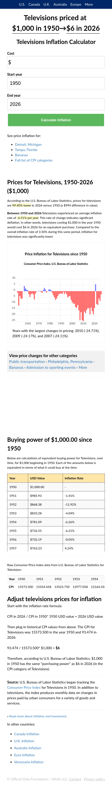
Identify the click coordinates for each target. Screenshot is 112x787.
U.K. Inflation (24, 741)
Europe (75, 4)
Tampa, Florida (26, 150)
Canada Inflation (26, 734)
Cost (10, 53)
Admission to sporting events (51, 367)
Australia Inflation (27, 748)
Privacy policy (94, 779)
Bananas (21, 155)
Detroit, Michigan (28, 144)
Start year (14, 74)
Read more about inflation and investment (37, 716)
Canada (34, 4)
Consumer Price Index (24, 687)
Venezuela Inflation (28, 762)
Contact (75, 779)
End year (14, 95)
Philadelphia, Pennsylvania (70, 361)
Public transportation (27, 361)
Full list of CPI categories (34, 160)
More (89, 4)
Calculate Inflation (56, 120)
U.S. (22, 4)
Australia (60, 4)
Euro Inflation (24, 755)
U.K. (46, 4)
